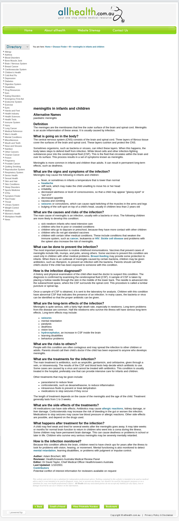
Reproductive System (15, 169)
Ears (7, 93)
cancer (74, 238)
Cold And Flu (11, 75)
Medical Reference (13, 131)
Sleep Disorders (12, 187)
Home (48, 47)
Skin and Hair (11, 181)
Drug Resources (12, 90)
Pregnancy (10, 160)
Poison (8, 158)
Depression (10, 78)
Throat (8, 202)
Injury (7, 125)
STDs (7, 193)
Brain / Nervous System (16, 63)
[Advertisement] (81, 77)
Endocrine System (13, 102)
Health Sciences (12, 116)
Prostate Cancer (12, 163)
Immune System (12, 122)
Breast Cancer (11, 66)
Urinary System (12, 205)
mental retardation (44, 450)
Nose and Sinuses (13, 146)
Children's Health (13, 72)
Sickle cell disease (112, 238)
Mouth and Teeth (12, 143)
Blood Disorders (12, 57)
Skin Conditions (12, 184)
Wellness (9, 210)
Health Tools (10, 119)
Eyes (7, 108)
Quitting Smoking (13, 166)
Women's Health (12, 213)
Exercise (9, 105)
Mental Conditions (13, 137)
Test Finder (10, 199)
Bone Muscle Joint (13, 60)
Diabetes (9, 81)
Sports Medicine (12, 190)
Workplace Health (13, 216)
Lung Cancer (11, 128)
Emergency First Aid (14, 99)
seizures (46, 203)
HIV (97, 238)
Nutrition (9, 149)
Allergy (8, 52)
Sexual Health (11, 178)
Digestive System (13, 84)
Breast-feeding (100, 256)
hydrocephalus (50, 332)
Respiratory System (14, 172)
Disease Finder (60, 47)
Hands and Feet (12, 110)
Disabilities (10, 87)
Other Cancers (11, 152)
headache (47, 183)
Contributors (41, 467)
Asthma (8, 55)
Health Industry (12, 113)
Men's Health (11, 134)
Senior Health (11, 175)
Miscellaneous (11, 140)
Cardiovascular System (16, 69)
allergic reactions (112, 408)
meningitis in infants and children (88, 47)
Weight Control (12, 208)
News (7, 219)
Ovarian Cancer (12, 155)
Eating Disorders (12, 96)
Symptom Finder (12, 196)
